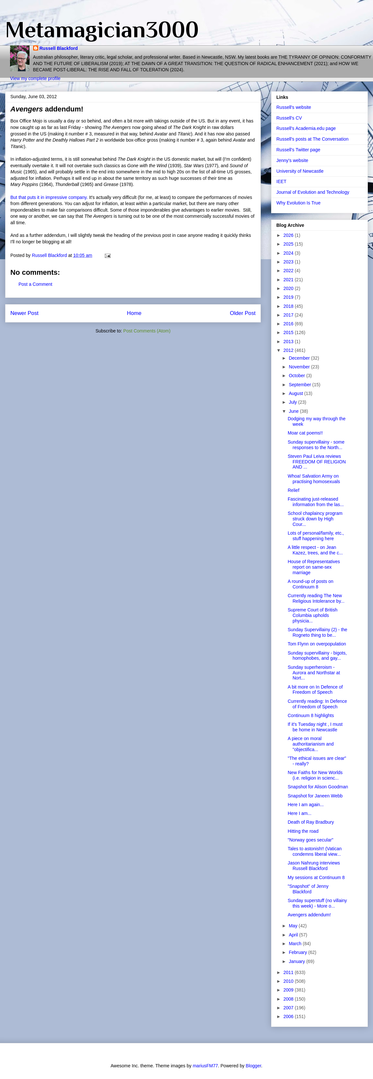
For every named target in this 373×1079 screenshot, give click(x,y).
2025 (289, 244)
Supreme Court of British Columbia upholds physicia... (312, 615)
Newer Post (24, 313)
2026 (289, 235)
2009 (289, 989)
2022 (289, 270)
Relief (293, 490)
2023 (289, 261)
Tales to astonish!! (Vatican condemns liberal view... (315, 851)
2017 (289, 315)
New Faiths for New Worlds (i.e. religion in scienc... (315, 775)
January (297, 961)
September (300, 384)
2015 (289, 332)
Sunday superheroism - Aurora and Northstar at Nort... (314, 673)
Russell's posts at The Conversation (312, 139)
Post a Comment (35, 284)
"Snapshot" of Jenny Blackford (308, 889)
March (296, 943)
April (294, 934)
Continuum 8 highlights (311, 715)
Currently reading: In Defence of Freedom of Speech (317, 704)
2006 (289, 1016)
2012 (289, 350)
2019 (289, 297)
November (300, 366)
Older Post (243, 313)
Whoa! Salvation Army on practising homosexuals (314, 478)
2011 (289, 972)
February (298, 952)
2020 (289, 288)
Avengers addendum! (309, 914)
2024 (289, 253)
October (297, 375)
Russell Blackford (59, 48)
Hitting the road (303, 831)
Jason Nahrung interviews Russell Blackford (314, 865)
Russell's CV (289, 118)
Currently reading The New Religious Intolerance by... (316, 598)
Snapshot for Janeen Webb (315, 795)
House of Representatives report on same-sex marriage (314, 567)
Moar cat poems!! (305, 432)
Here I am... (299, 813)
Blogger (253, 1065)
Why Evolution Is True (298, 202)
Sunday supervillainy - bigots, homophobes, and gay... (317, 655)
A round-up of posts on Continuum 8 (310, 584)
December (300, 358)
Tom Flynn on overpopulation (317, 643)
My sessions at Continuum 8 (316, 877)
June (294, 411)
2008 (289, 999)
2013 (289, 341)
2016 (289, 323)
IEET (281, 181)
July (293, 402)
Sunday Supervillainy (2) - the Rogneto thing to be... (317, 632)
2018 (289, 306)
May (293, 925)
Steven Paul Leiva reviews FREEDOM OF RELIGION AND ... (317, 462)
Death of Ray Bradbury (311, 822)
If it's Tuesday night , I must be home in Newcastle (315, 727)
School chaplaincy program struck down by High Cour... (315, 519)
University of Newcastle (300, 171)
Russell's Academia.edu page (306, 128)
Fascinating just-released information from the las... (316, 501)
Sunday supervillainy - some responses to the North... (316, 444)
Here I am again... (306, 804)
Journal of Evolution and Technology (312, 192)
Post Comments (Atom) (146, 330)
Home (134, 313)
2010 (289, 981)
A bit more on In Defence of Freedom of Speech (315, 689)
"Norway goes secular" (310, 839)
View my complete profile (35, 78)
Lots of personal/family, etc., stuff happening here (316, 535)
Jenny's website (292, 160)
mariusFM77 (205, 1065)
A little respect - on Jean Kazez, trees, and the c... (315, 550)
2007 (289, 1007)
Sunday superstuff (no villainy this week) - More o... (317, 903)
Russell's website (293, 107)
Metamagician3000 (102, 29)
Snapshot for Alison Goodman (318, 786)
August (296, 393)
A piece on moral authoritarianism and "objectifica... (311, 744)
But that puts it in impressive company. (49, 197)
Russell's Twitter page (298, 149)
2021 (289, 279)
